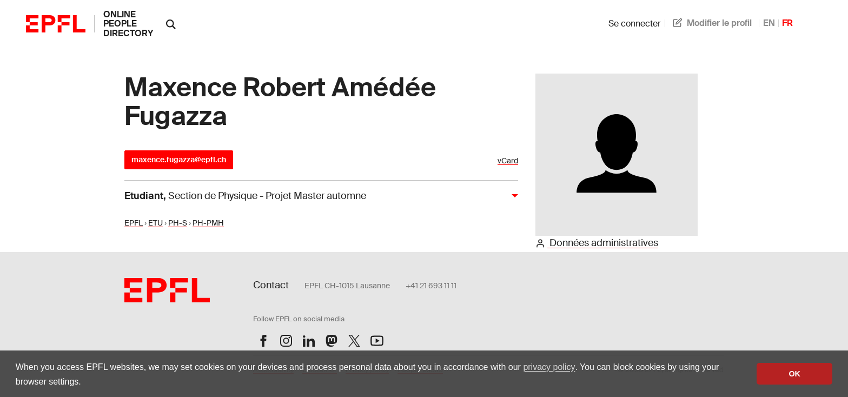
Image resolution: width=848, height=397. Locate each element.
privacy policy (549, 367)
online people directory (128, 24)
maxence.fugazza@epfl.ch (178, 159)
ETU (155, 223)
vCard (508, 161)
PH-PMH (208, 223)
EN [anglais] (769, 23)
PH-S (177, 223)
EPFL (133, 223)
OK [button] (794, 373)
